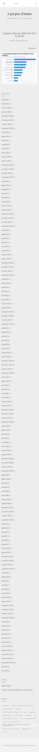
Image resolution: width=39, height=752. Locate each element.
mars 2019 (5, 446)
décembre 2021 (7, 312)
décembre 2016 (7, 556)
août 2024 (5, 181)
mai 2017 (4, 536)
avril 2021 (5, 344)
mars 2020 (5, 397)
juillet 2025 (5, 136)
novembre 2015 (7, 609)
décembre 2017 (7, 508)
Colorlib (18, 745)
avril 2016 (5, 589)
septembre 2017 (7, 520)
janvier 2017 (6, 552)
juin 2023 (5, 238)
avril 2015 (5, 638)
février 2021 (6, 353)
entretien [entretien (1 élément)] (18, 709)
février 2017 (6, 548)
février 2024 (6, 206)
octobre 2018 (6, 467)
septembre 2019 (7, 422)
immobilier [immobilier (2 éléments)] (32, 712)
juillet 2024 (5, 185)
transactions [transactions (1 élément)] (26, 729)
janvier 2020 (6, 406)
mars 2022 (5, 299)
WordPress (32, 745)
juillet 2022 (5, 283)
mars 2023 (5, 251)
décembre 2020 (7, 361)
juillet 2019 (5, 430)
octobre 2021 (6, 320)
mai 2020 (5, 389)
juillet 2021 (5, 332)
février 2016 (6, 597)
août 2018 (5, 475)
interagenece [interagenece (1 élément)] (7, 715)
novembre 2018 (7, 463)
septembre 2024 (7, 177)
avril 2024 (5, 198)
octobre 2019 (6, 418)
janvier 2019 (6, 454)
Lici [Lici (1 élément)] (35, 715)
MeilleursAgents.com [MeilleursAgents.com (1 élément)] (27, 718)
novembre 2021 (7, 316)
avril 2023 (5, 246)
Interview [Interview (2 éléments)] (28, 715)
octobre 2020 (6, 369)
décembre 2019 (7, 410)
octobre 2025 (6, 124)
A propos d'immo (19, 13)
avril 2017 (5, 540)
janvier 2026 (6, 112)
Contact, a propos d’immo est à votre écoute (17, 690)
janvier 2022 (6, 308)
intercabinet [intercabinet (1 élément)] (18, 715)
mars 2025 (5, 153)
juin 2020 (5, 385)
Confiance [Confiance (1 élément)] (6, 705)
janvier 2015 (6, 650)
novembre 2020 (7, 365)
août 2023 (5, 230)
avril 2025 (5, 149)
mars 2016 (5, 593)
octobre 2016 (6, 565)
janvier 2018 (6, 503)
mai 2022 (4, 291)
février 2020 (6, 401)
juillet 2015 (5, 626)
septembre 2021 (7, 324)
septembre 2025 (7, 128)
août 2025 (5, 132)
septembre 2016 (7, 569)
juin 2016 (5, 581)
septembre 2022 (7, 275)
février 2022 (6, 304)
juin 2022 (5, 287)
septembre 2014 (7, 663)
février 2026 (6, 108)
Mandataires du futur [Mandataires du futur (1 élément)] (10, 718)
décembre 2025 (7, 116)
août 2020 (5, 377)
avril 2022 (5, 295)
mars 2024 (5, 202)
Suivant (32, 48)
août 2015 (5, 622)
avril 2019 (5, 442)
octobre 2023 (6, 222)
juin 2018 (5, 483)
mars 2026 (5, 104)
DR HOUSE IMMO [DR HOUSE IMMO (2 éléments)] (7, 709)
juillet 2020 (5, 381)
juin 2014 (5, 667)
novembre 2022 (7, 267)
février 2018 (6, 499)
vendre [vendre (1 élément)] (5, 732)
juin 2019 (5, 434)
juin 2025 (5, 140)
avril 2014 (5, 671)
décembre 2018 (7, 459)
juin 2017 (4, 532)
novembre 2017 (7, 512)
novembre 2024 (7, 169)
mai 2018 (4, 487)
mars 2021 (5, 348)
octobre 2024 (6, 173)
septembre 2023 (7, 226)
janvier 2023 (6, 259)
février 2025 (6, 157)
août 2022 (5, 279)
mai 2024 (5, 193)
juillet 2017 (5, 528)
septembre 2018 (7, 471)
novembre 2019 (7, 414)
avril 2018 (5, 491)
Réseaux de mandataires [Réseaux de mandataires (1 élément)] (11, 729)
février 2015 (6, 646)
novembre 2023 (7, 218)
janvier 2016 (6, 601)
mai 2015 (4, 634)
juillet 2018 (5, 479)
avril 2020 (5, 393)
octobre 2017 (6, 516)
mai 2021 (4, 340)
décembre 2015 (7, 605)
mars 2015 (5, 642)
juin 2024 (5, 189)
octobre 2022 (6, 271)
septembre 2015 (7, 618)
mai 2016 (4, 585)
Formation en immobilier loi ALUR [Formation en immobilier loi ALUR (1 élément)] (14, 712)
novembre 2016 (7, 561)
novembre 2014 (7, 654)
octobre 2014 (6, 658)
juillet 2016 (5, 577)
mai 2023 (4, 242)
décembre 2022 (7, 263)
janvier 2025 (6, 161)
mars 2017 (5, 544)
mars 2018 (5, 495)
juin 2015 (5, 630)
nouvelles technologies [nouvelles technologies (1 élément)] (11, 722)
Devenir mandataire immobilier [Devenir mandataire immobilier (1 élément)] (23, 705)
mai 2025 (5, 144)
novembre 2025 (7, 120)
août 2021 (5, 328)
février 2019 (6, 450)
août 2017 (5, 524)
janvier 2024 (6, 210)
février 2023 (6, 255)
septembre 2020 (7, 373)
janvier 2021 (6, 357)
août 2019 (5, 426)
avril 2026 (5, 100)
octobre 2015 (6, 614)
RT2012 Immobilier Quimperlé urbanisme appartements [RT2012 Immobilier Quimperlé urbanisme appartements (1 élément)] (16, 725)
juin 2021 (4, 336)
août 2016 (5, 573)
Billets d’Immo (6, 686)
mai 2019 (4, 438)
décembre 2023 (7, 214)
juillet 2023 (5, 234)
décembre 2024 (7, 165)
